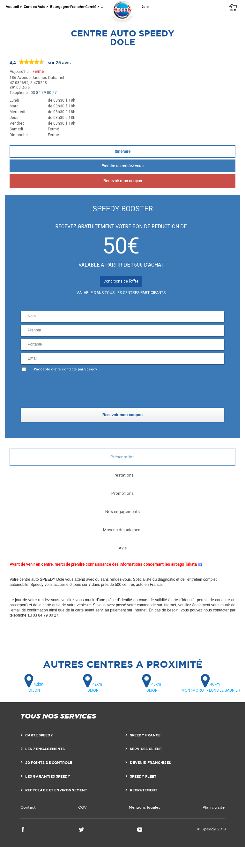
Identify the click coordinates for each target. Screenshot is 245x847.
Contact (28, 807)
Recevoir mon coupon (122, 181)
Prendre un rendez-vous (122, 166)
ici (200, 564)
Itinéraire (122, 151)
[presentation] (69, 391)
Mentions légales (144, 807)
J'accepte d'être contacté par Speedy (65, 369)
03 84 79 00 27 (44, 92)
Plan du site (214, 807)
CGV (82, 807)
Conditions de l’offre (120, 281)
